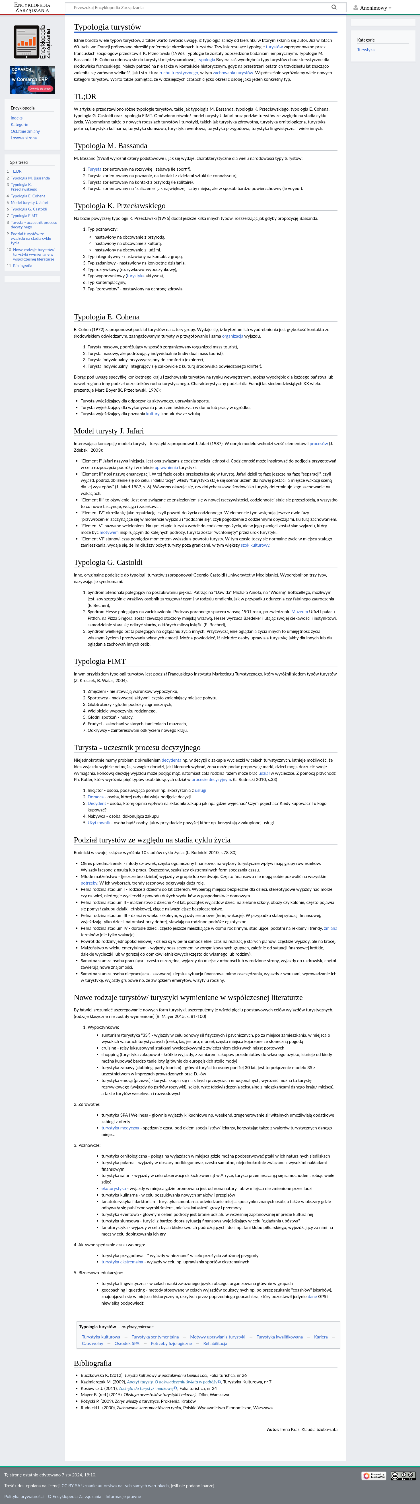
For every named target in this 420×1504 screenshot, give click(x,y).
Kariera (321, 1336)
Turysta (95, 169)
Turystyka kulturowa (101, 1336)
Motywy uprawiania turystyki (217, 1336)
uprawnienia (166, 467)
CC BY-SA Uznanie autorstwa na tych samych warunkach (115, 1485)
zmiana (330, 928)
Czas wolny (92, 1343)
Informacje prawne (123, 1496)
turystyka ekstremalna (122, 1261)
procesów (319, 443)
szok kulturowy (255, 545)
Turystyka (365, 49)
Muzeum (299, 611)
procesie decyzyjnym (211, 779)
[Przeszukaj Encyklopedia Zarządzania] (205, 7)
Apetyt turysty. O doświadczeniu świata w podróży (172, 1381)
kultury (152, 413)
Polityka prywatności (24, 1496)
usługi (200, 790)
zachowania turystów (233, 72)
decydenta (171, 760)
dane (312, 1296)
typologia (206, 59)
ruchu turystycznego (179, 72)
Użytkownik (99, 822)
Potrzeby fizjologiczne (171, 1343)
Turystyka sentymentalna (155, 1336)
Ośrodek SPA (127, 1343)
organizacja (232, 335)
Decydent (97, 803)
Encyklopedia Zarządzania (32, 7)
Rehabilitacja (215, 1343)
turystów (274, 46)
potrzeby (89, 882)
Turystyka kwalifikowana (280, 1336)
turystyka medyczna (120, 1127)
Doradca (96, 796)
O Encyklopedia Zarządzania (74, 1496)
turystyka (136, 275)
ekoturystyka (114, 1188)
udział (263, 773)
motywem (109, 532)
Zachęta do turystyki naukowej (146, 1388)
